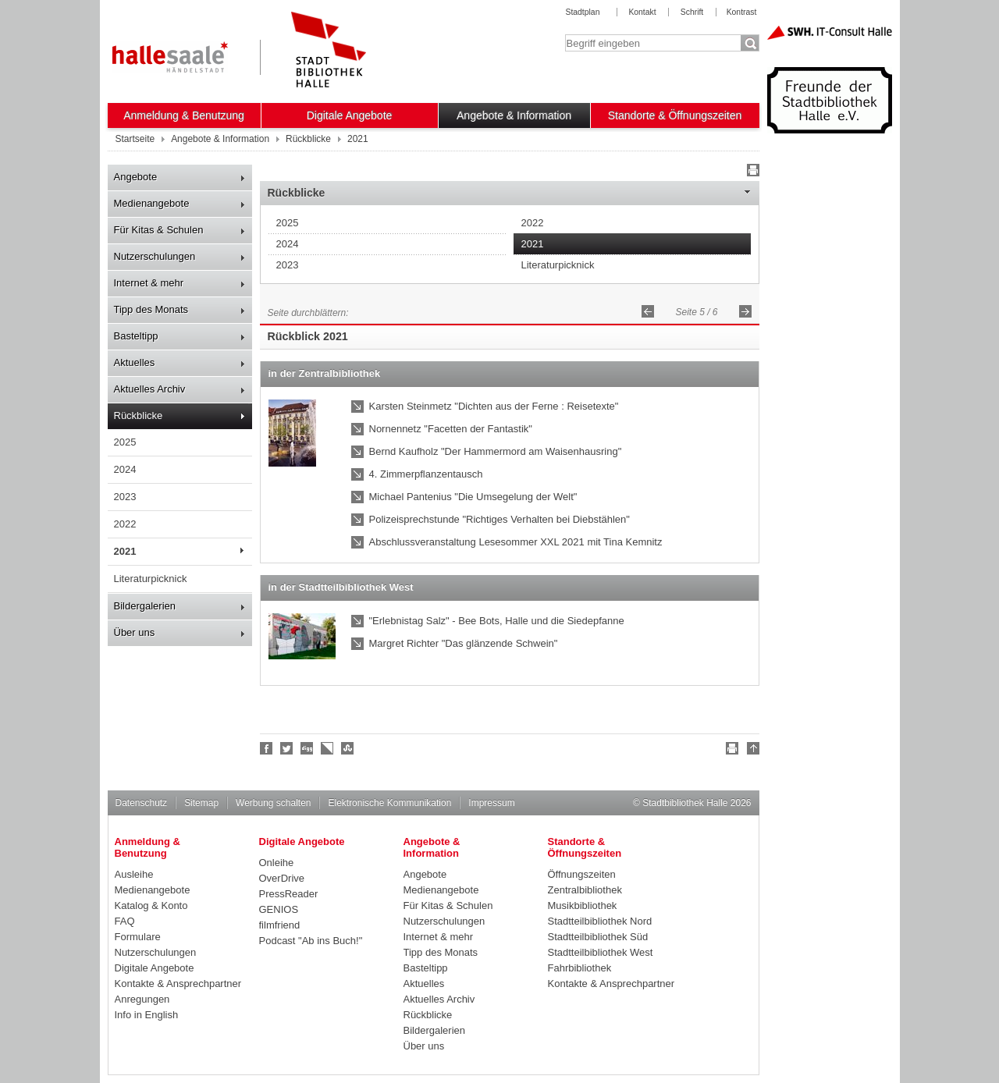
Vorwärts (745, 311)
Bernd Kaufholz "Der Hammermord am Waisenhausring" (495, 451)
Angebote (136, 177)
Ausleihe (134, 874)
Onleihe (276, 862)
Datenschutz (142, 802)
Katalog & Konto (151, 905)
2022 (125, 524)
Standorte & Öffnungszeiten (675, 115)
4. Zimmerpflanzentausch (426, 474)
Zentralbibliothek (585, 890)
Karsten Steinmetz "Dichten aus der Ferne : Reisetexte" (494, 406)
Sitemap (201, 802)
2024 (125, 469)
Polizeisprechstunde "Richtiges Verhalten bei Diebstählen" (499, 519)
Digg (307, 748)
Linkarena (328, 748)
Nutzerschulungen (155, 256)
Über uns (134, 632)
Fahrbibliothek (580, 968)
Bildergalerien (145, 606)
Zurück (648, 311)
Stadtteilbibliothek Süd (598, 937)
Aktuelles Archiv (150, 389)
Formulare (138, 937)
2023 (125, 496)
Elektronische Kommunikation (389, 802)
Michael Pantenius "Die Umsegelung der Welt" (473, 496)
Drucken (750, 172)
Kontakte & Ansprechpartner (178, 983)
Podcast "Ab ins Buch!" (311, 940)
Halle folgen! (287, 748)
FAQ (125, 921)
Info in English (147, 1015)
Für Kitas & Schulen (159, 230)
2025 (125, 442)
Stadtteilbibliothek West (600, 952)
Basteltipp (136, 336)
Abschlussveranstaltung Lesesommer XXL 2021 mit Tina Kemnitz (516, 542)
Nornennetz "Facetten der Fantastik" (450, 429)
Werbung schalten (273, 802)
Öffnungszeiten (582, 874)
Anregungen (142, 999)
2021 (125, 551)
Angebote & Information (514, 115)
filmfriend (279, 925)
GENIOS (279, 909)
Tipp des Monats (151, 309)
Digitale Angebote (350, 115)
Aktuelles (134, 362)
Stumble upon (348, 748)
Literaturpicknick (150, 578)
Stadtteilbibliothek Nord (600, 921)
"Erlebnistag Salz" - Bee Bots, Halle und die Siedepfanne (496, 621)
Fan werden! (267, 748)
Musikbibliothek (582, 905)
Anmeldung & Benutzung (183, 115)
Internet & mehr (149, 283)
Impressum (491, 802)
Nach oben (750, 750)
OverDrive (282, 878)
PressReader (288, 894)
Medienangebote (152, 203)
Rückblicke (138, 415)
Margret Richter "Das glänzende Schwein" (463, 643)
